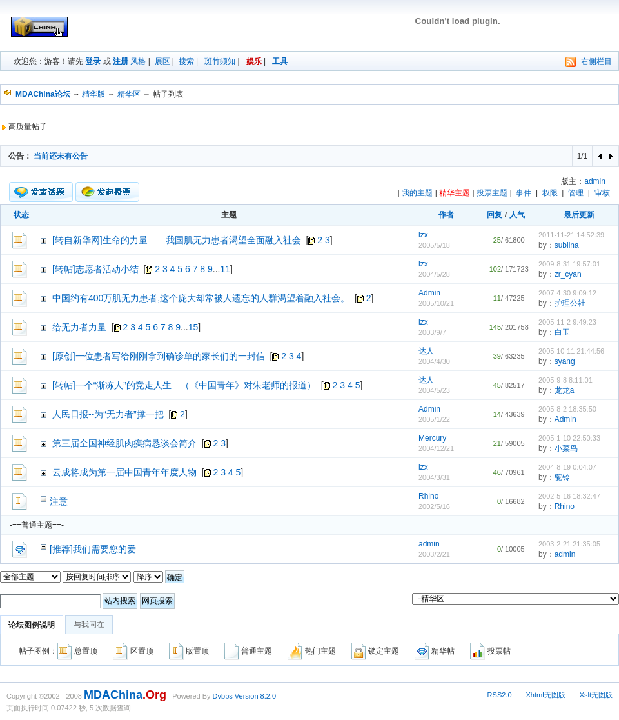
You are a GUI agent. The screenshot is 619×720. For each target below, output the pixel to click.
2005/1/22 (434, 419)
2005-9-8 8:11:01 (565, 380)
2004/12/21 (436, 448)
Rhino (428, 496)
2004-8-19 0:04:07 (567, 467)
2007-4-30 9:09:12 (567, 293)
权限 (550, 192)
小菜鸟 (566, 448)
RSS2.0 (499, 695)
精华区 (129, 94)
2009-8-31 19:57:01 (569, 264)
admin (594, 181)
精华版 (93, 94)
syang (565, 361)
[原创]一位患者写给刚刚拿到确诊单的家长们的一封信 (158, 356)
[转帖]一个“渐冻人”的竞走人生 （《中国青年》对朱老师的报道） (184, 385)
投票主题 (492, 192)
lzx (423, 234)
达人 (426, 350)
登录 (93, 61)
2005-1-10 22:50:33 (569, 438)
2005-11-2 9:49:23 (567, 322)
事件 (523, 192)
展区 (162, 61)
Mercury (432, 438)
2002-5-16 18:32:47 (569, 496)
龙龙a (565, 390)
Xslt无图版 (596, 695)
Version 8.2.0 (255, 696)
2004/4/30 (434, 361)
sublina (567, 245)
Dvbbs (223, 696)
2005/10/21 (436, 303)
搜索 (186, 61)
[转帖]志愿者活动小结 (95, 269)
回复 (494, 214)
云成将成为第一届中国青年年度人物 (124, 472)
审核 (602, 192)
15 (193, 327)
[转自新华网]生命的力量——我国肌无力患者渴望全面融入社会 (176, 240)
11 (226, 269)
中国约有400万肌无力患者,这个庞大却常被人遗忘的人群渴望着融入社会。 (200, 298)
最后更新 (579, 214)
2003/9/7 (432, 332)
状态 (21, 214)
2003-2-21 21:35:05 (569, 544)
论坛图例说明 (31, 625)
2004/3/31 (434, 477)
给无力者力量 (79, 327)
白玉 (562, 332)
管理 (576, 192)
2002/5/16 (434, 506)
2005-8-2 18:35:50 (567, 409)
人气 (517, 214)
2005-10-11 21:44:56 (571, 351)
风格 (138, 61)
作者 (446, 214)
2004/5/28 (434, 274)
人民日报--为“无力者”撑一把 (108, 414)
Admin (429, 292)
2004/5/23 (434, 390)
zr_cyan (568, 274)
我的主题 (417, 192)
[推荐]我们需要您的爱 (93, 549)
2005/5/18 (434, 245)
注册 (120, 61)
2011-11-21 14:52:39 (571, 235)
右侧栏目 (596, 61)
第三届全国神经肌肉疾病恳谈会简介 (124, 443)
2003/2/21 (434, 554)
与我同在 (89, 624)
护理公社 (570, 303)
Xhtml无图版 (545, 695)
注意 (59, 501)
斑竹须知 (219, 61)
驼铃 (562, 477)
